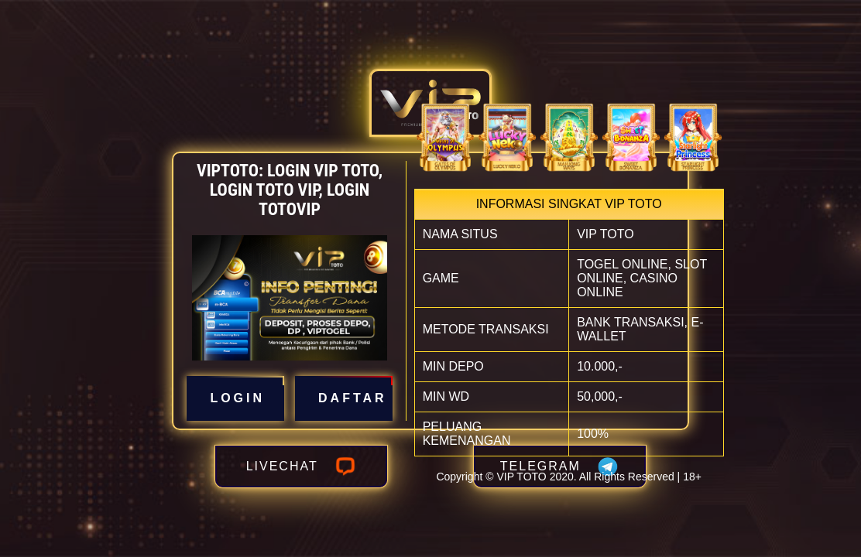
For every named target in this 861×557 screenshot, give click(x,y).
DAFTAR (344, 398)
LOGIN (235, 398)
